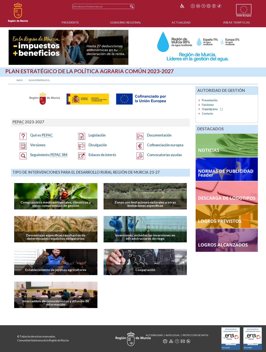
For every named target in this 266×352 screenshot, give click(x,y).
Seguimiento (48, 155)
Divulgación (98, 145)
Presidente (70, 22)
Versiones (38, 145)
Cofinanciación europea (165, 145)
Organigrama (210, 109)
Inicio (19, 80)
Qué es (41, 135)
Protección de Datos (195, 335)
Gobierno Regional (125, 22)
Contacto (207, 113)
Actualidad (181, 22)
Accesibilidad (154, 335)
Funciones (208, 104)
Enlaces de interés (102, 155)
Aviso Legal (173, 335)
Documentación (159, 135)
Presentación (209, 100)
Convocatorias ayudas (164, 155)
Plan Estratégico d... (39, 80)
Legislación (97, 135)
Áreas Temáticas (236, 22)
